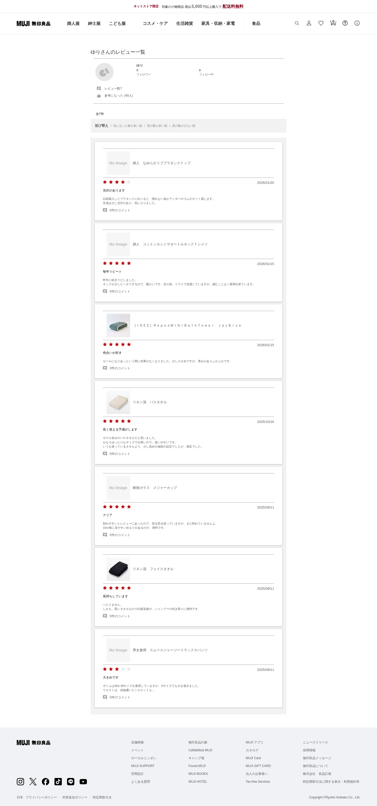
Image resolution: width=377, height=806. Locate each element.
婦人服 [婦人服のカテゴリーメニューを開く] (73, 23)
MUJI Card (253, 758)
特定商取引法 (102, 797)
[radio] (105, 182)
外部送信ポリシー (74, 797)
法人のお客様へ (257, 774)
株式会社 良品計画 (317, 774)
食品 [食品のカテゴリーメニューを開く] (256, 23)
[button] (297, 23)
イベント (137, 750)
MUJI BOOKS (198, 774)
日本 (20, 797)
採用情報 (309, 750)
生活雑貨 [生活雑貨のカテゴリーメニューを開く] (184, 23)
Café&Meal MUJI (200, 750)
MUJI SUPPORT (142, 766)
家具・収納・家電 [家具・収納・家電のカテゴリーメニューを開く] (218, 23)
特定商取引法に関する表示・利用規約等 (331, 781)
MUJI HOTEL (197, 781)
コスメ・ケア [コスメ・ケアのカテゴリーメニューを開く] (155, 23)
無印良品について (315, 766)
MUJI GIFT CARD (258, 766)
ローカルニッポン (143, 758)
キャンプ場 (196, 758)
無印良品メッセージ (317, 758)
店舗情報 (137, 742)
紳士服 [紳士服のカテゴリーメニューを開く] (94, 23)
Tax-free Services (258, 781)
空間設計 (137, 774)
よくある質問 (140, 781)
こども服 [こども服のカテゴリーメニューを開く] (117, 23)
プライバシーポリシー (41, 797)
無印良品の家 (197, 742)
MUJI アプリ (254, 742)
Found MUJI (197, 766)
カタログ (252, 750)
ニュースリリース (315, 742)
